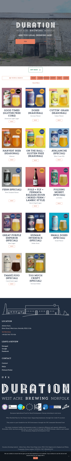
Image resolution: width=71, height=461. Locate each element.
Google (4, 349)
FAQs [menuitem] (4, 367)
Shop (11, 121)
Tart (55, 78)
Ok (35, 458)
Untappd (5, 347)
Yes (25, 41)
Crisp (16, 78)
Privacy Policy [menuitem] (7, 370)
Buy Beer (34, 70)
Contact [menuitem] (5, 364)
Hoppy (45, 78)
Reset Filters (36, 83)
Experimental (35, 78)
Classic (64, 78)
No (45, 41)
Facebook (5, 352)
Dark (26, 78)
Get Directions (6, 332)
